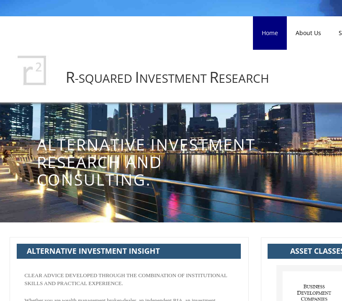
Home (270, 33)
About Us (308, 33)
